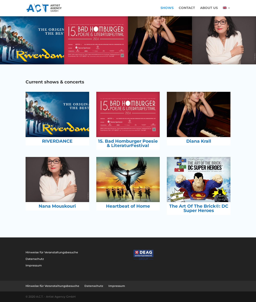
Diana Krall (198, 141)
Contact (187, 8)
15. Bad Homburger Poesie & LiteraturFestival (128, 143)
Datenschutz (35, 259)
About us (209, 8)
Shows (167, 8)
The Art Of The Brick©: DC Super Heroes (198, 208)
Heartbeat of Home (128, 206)
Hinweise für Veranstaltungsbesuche (52, 252)
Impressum (34, 265)
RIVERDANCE (57, 141)
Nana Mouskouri (57, 206)
